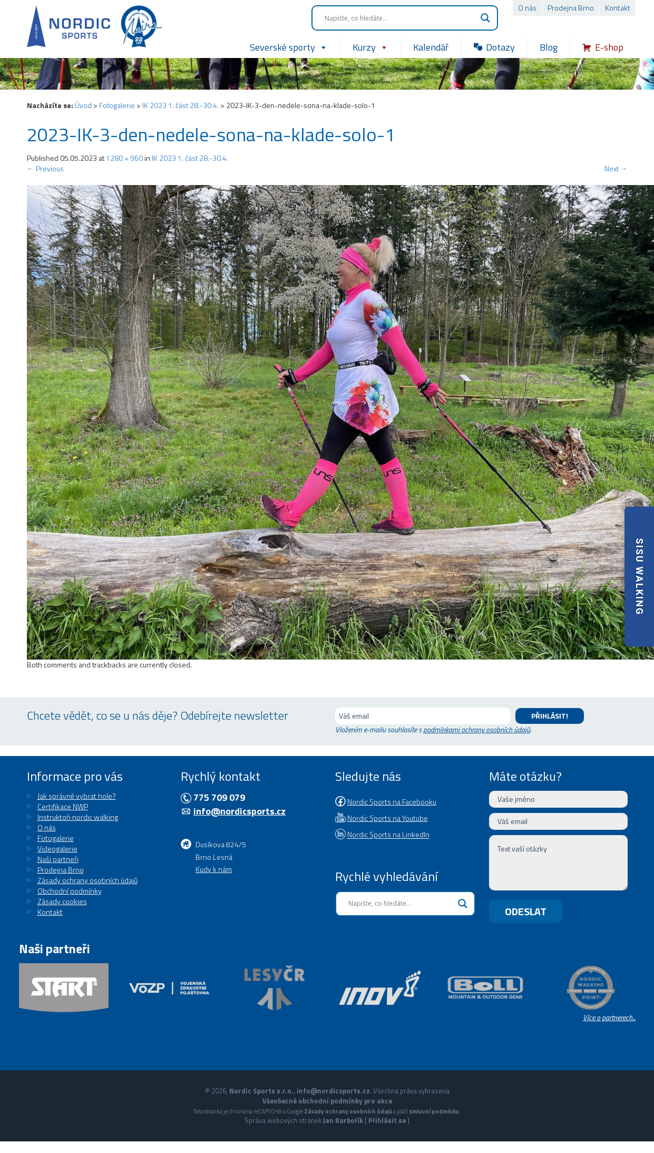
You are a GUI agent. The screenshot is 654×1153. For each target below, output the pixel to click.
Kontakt (617, 7)
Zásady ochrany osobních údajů (87, 880)
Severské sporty (289, 47)
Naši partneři (58, 859)
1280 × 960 (124, 157)
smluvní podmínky (434, 1111)
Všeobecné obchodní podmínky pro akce (327, 1101)
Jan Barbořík (343, 1120)
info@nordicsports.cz (239, 811)
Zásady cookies (62, 901)
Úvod (83, 105)
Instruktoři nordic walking (77, 816)
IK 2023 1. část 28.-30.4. (180, 105)
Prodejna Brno (571, 7)
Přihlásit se (387, 1120)
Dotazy (500, 47)
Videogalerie (57, 848)
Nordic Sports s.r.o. (261, 1091)
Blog (549, 47)
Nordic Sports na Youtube (387, 817)
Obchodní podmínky (69, 890)
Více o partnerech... (609, 1017)
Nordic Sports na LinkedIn (388, 834)
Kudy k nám (214, 869)
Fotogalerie (117, 105)
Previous (45, 168)
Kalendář (430, 47)
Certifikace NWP (62, 806)
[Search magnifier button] (485, 18)
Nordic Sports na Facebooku (391, 801)
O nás (527, 7)
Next (616, 168)
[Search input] (400, 18)
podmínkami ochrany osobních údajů (476, 729)
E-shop (609, 47)
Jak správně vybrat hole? (76, 795)
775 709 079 (219, 797)
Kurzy (370, 47)
